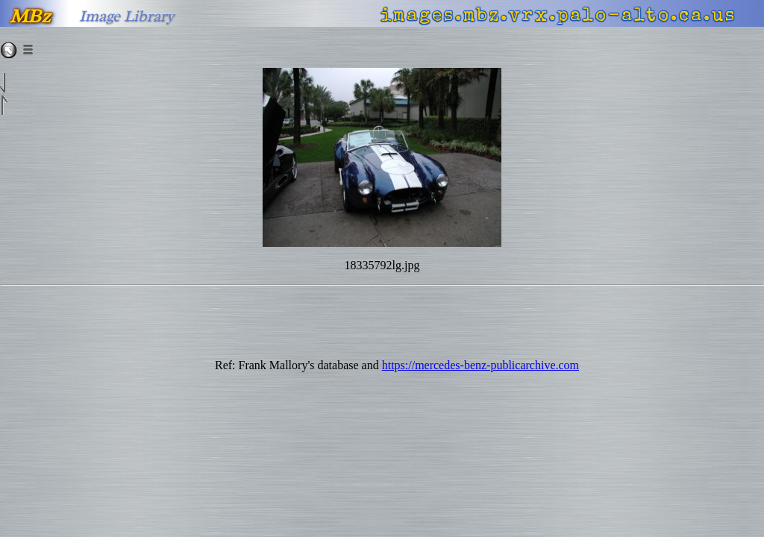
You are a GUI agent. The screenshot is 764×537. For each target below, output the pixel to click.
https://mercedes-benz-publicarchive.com (480, 365)
